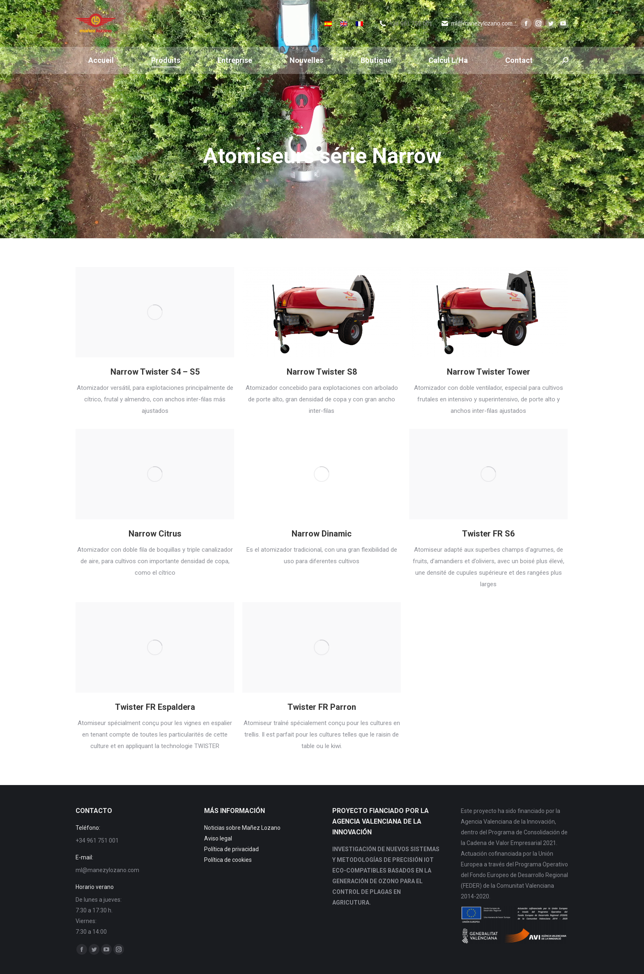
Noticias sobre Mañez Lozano (242, 827)
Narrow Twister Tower (488, 372)
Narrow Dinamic (322, 534)
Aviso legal (218, 838)
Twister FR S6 (488, 534)
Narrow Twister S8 (322, 372)
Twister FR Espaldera (155, 707)
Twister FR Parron (322, 707)
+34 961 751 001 (410, 23)
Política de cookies (228, 860)
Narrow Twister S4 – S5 (155, 372)
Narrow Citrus (155, 534)
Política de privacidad (231, 849)
